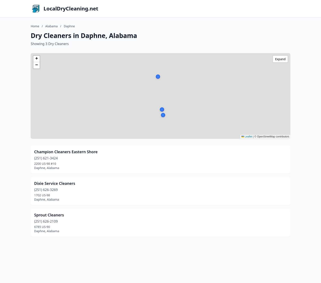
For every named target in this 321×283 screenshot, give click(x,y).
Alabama (51, 26)
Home (35, 26)
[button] (162, 109)
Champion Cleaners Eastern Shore (66, 151)
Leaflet (246, 136)
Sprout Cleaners (49, 214)
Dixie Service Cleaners (54, 183)
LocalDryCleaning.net (71, 8)
